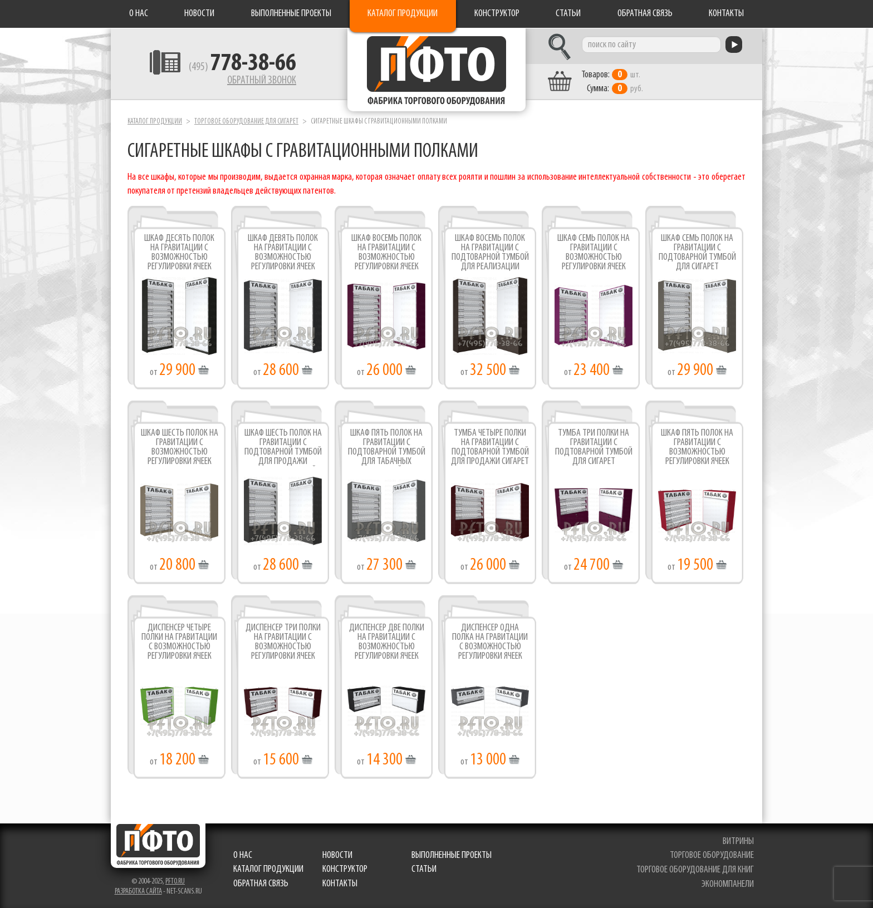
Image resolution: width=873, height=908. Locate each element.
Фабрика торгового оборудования (436, 69)
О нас (138, 13)
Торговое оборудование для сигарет (246, 121)
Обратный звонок (261, 80)
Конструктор (496, 13)
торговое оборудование (712, 855)
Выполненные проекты (291, 13)
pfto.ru (175, 881)
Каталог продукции (402, 13)
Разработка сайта (138, 891)
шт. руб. (612, 81)
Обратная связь (645, 13)
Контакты (726, 13)
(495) (242, 67)
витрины (738, 841)
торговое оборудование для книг (695, 870)
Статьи (568, 13)
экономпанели (728, 884)
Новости (199, 13)
